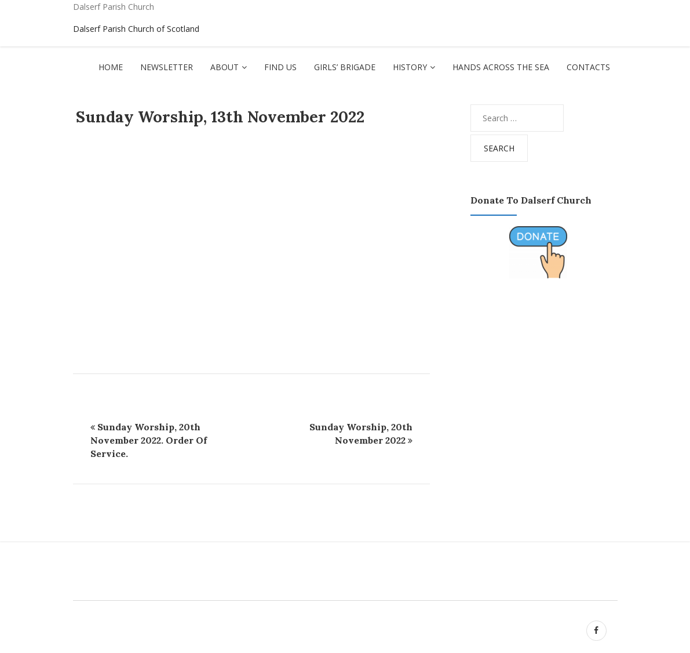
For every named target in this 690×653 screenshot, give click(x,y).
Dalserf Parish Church (113, 6)
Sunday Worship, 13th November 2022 (220, 116)
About (224, 66)
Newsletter (166, 66)
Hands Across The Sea (500, 66)
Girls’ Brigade (344, 66)
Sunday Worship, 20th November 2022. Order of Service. (148, 440)
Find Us (280, 66)
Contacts (588, 66)
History (410, 66)
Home (110, 66)
